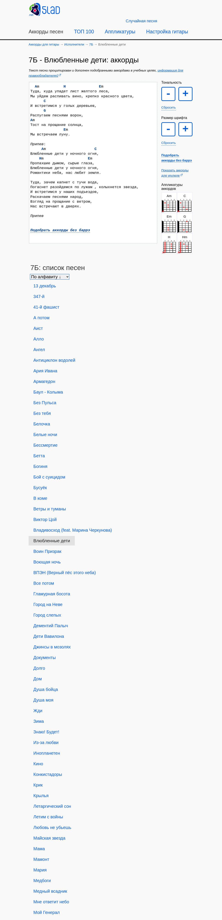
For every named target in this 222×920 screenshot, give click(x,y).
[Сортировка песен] (49, 277)
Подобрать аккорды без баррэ (60, 230)
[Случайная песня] (141, 21)
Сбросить (168, 107)
